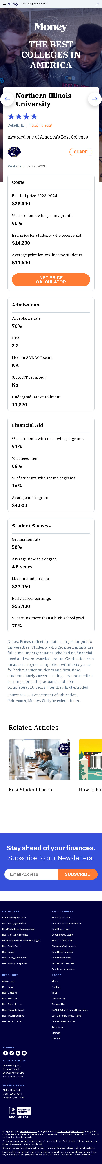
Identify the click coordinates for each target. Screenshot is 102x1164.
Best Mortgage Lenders (14, 923)
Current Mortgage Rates (14, 917)
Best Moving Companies (14, 963)
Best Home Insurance (62, 952)
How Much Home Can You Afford (18, 929)
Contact (56, 987)
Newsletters (8, 981)
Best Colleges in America (35, 3)
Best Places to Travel (13, 1010)
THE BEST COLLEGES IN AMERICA (51, 54)
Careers (56, 1039)
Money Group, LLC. (28, 1131)
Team (54, 993)
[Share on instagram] (18, 1054)
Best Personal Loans (62, 935)
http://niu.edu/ (40, 125)
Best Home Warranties (63, 963)
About (55, 981)
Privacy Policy (58, 998)
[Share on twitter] (12, 1054)
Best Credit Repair (61, 929)
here (91, 1155)
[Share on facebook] (6, 1054)
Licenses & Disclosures (63, 1021)
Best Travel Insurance (13, 1016)
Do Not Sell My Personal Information (70, 1010)
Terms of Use (58, 1004)
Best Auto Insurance (62, 940)
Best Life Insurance (61, 958)
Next (91, 105)
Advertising (57, 1027)
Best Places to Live (12, 1004)
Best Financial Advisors (63, 969)
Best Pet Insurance (12, 1021)
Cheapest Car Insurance (64, 946)
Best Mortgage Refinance (15, 935)
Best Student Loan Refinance (67, 923)
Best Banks (8, 952)
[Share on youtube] (24, 1054)
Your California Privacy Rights (66, 1016)
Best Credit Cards (11, 946)
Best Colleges (9, 993)
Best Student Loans (62, 917)
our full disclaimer (86, 1148)
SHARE (81, 152)
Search (97, 4)
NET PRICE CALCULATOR (51, 279)
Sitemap (56, 1033)
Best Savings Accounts (14, 958)
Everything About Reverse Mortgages (21, 940)
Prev (3, 105)
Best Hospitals (10, 998)
